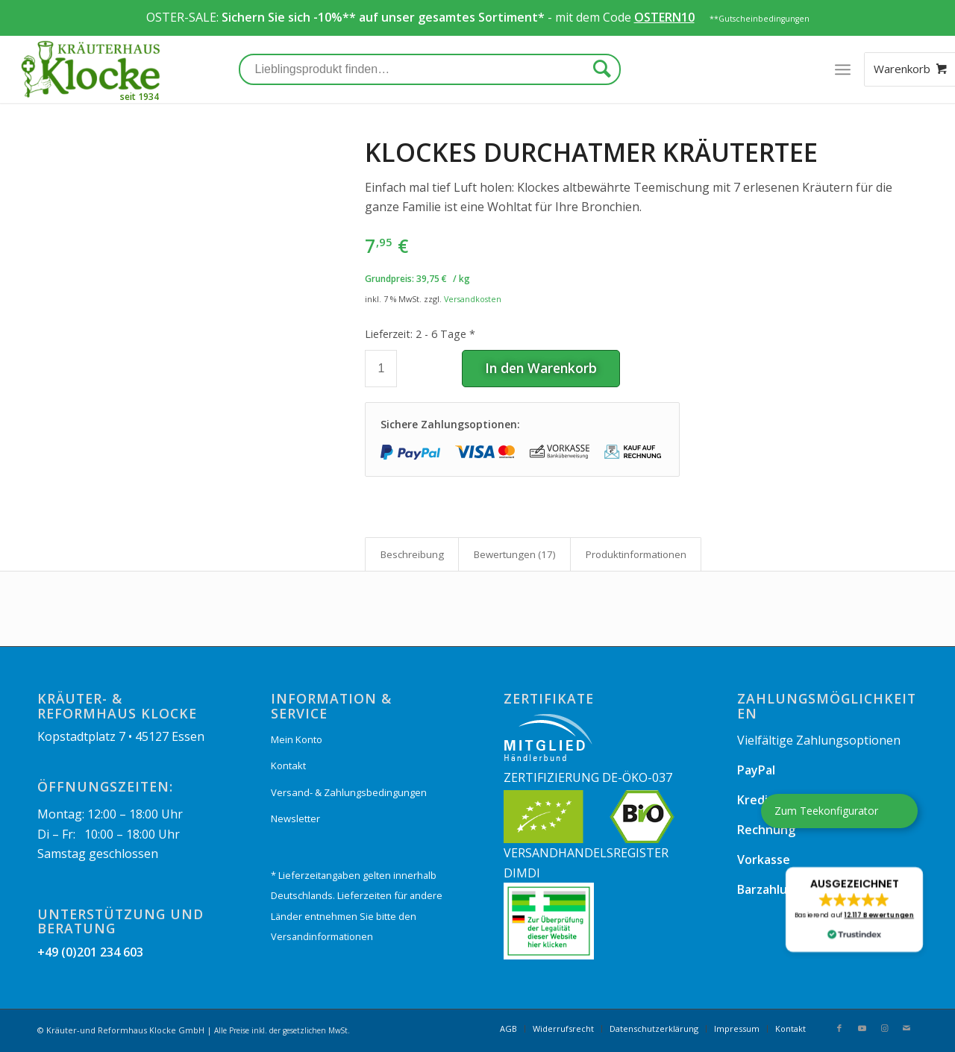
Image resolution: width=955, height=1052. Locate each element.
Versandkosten (472, 298)
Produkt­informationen (636, 554)
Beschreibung (412, 554)
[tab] (412, 554)
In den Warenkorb (541, 368)
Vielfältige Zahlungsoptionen (819, 740)
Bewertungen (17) (515, 554)
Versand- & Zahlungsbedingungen (349, 792)
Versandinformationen (322, 936)
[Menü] (842, 69)
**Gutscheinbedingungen (760, 18)
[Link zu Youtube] (862, 1028)
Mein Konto (296, 739)
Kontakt (288, 765)
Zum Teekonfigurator (826, 811)
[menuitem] (508, 1029)
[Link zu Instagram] (884, 1028)
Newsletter (295, 818)
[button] (854, 909)
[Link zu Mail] (906, 1028)
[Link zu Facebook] (839, 1028)
